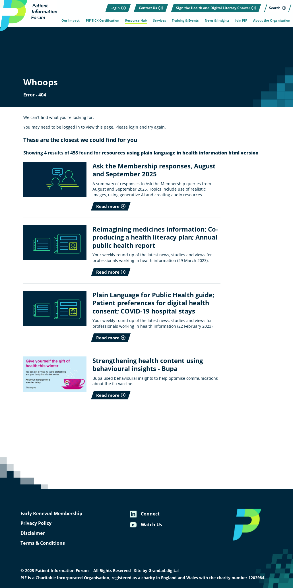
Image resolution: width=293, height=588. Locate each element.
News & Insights (217, 20)
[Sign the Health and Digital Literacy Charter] (216, 7)
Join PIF (241, 20)
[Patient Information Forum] (28, 15)
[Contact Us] (151, 7)
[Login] (118, 7)
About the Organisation (271, 20)
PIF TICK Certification (102, 20)
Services (159, 20)
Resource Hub (136, 20)
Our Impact (70, 20)
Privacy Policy (35, 523)
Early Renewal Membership (51, 513)
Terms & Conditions (42, 543)
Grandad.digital (163, 570)
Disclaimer (32, 533)
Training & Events (185, 20)
